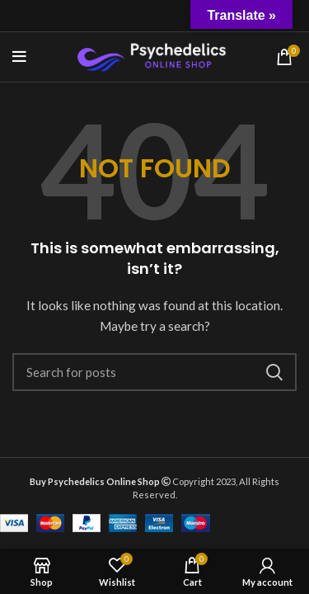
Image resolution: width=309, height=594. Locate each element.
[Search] (154, 372)
